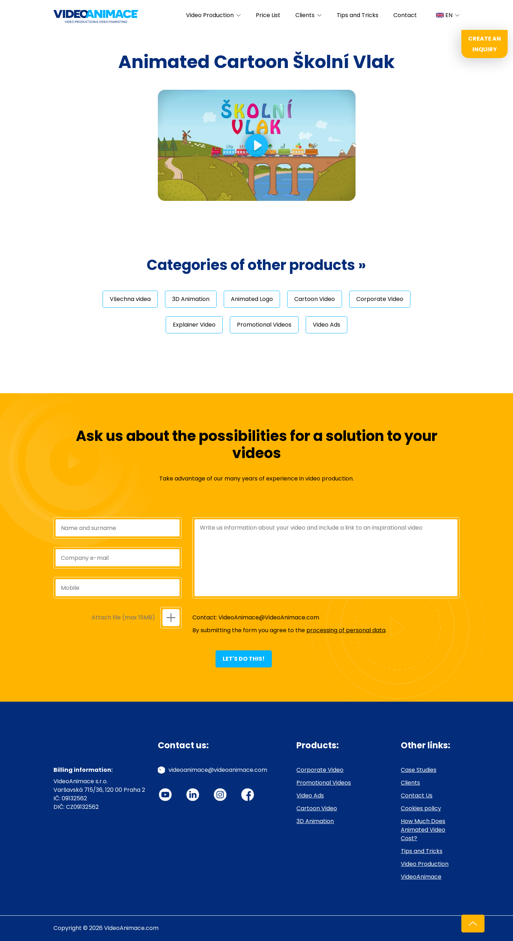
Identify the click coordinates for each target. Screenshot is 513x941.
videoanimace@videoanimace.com (218, 770)
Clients (305, 15)
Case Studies (418, 770)
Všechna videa (130, 299)
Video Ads (326, 325)
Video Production (210, 15)
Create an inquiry (484, 44)
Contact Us (416, 795)
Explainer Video (194, 325)
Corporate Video (379, 299)
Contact (405, 15)
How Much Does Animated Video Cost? (423, 829)
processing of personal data (345, 630)
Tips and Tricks (357, 15)
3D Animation (190, 299)
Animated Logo (252, 299)
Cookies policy (421, 808)
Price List (268, 15)
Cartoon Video (314, 299)
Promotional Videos (264, 325)
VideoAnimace (421, 877)
